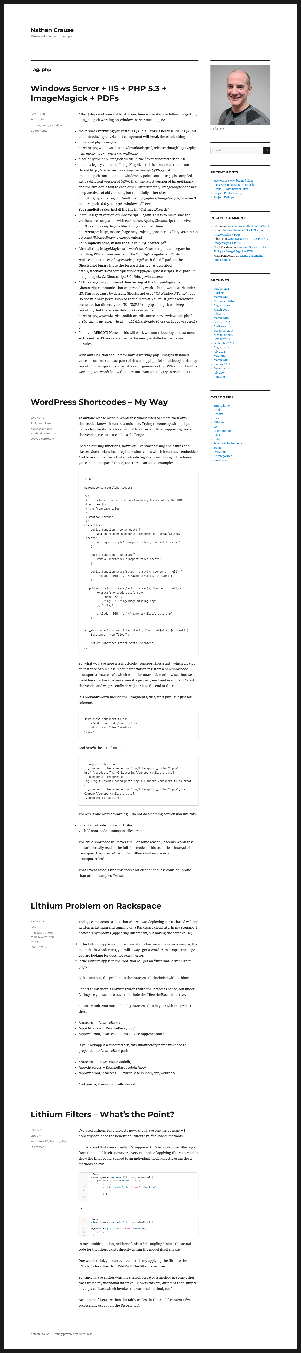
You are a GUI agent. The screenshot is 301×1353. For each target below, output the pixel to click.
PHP (33, 423)
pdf (56, 125)
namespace (38, 428)
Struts (217, 447)
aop (33, 1141)
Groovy (218, 414)
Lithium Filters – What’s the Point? (102, 1114)
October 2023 (222, 288)
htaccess (36, 932)
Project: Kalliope (224, 197)
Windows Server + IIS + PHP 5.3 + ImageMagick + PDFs (99, 93)
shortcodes (38, 433)
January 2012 (222, 364)
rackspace (37, 941)
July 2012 (219, 351)
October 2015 (222, 322)
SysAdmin (37, 119)
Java (216, 418)
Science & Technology (228, 443)
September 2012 (224, 343)
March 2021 (221, 297)
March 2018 (221, 318)
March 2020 (221, 309)
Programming (223, 431)
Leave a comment (42, 438)
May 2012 (220, 356)
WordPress (44, 423)
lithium (48, 932)
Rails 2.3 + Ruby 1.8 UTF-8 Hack (234, 185)
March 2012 (221, 360)
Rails (217, 435)
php (62, 125)
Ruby (217, 439)
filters (40, 1141)
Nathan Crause (52, 30)
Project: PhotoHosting (228, 193)
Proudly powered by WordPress (72, 1334)
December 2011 (223, 368)
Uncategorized (223, 456)
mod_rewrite (39, 936)
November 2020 (224, 301)
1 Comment (38, 946)
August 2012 (221, 347)
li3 (46, 1141)
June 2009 (220, 377)
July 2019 (219, 314)
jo (215, 230)
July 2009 (220, 372)
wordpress (52, 433)
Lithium (36, 927)
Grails (217, 410)
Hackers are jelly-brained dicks (233, 180)
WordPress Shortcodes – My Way (99, 402)
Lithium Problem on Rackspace (96, 906)
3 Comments (39, 130)
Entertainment (223, 405)
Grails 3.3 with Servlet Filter (231, 189)
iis (32, 125)
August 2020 (222, 305)
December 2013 (223, 330)
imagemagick (44, 125)
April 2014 (220, 326)
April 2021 (220, 293)
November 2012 (223, 335)
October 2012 (222, 339)
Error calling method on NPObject (247, 226)
